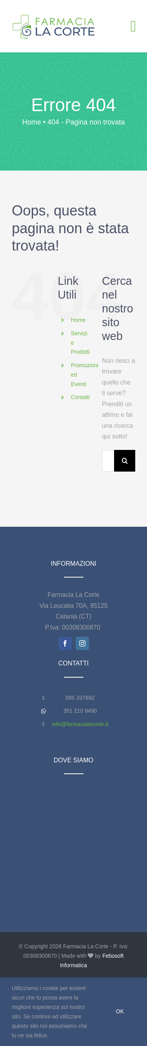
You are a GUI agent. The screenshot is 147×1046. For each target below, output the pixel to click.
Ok (120, 1011)
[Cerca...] (108, 461)
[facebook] (65, 643)
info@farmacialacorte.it (80, 724)
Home (78, 320)
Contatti (80, 397)
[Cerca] (125, 461)
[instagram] (82, 643)
